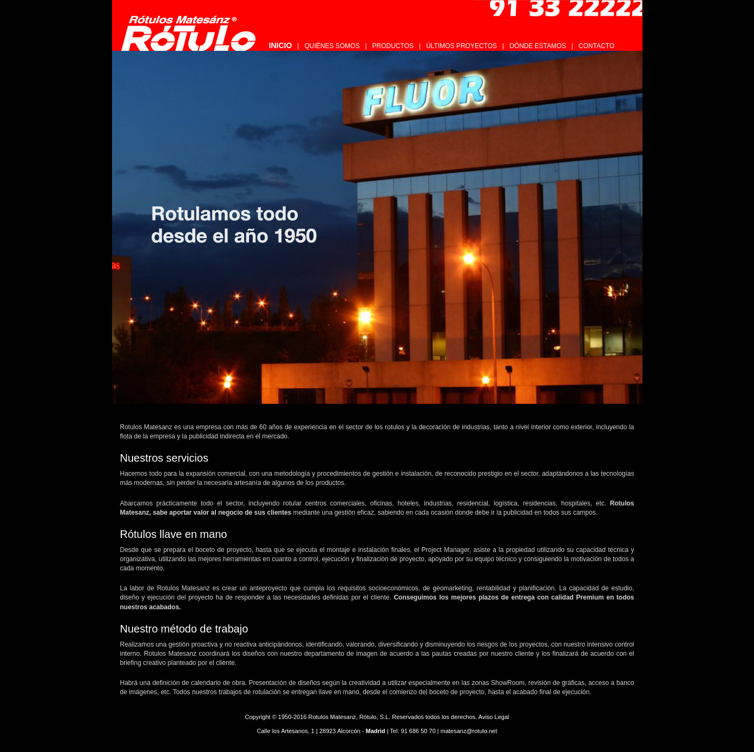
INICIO (280, 45)
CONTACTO (596, 46)
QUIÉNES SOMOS (331, 46)
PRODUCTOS (393, 46)
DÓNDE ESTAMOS (537, 46)
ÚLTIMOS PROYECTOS (461, 46)
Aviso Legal (493, 717)
